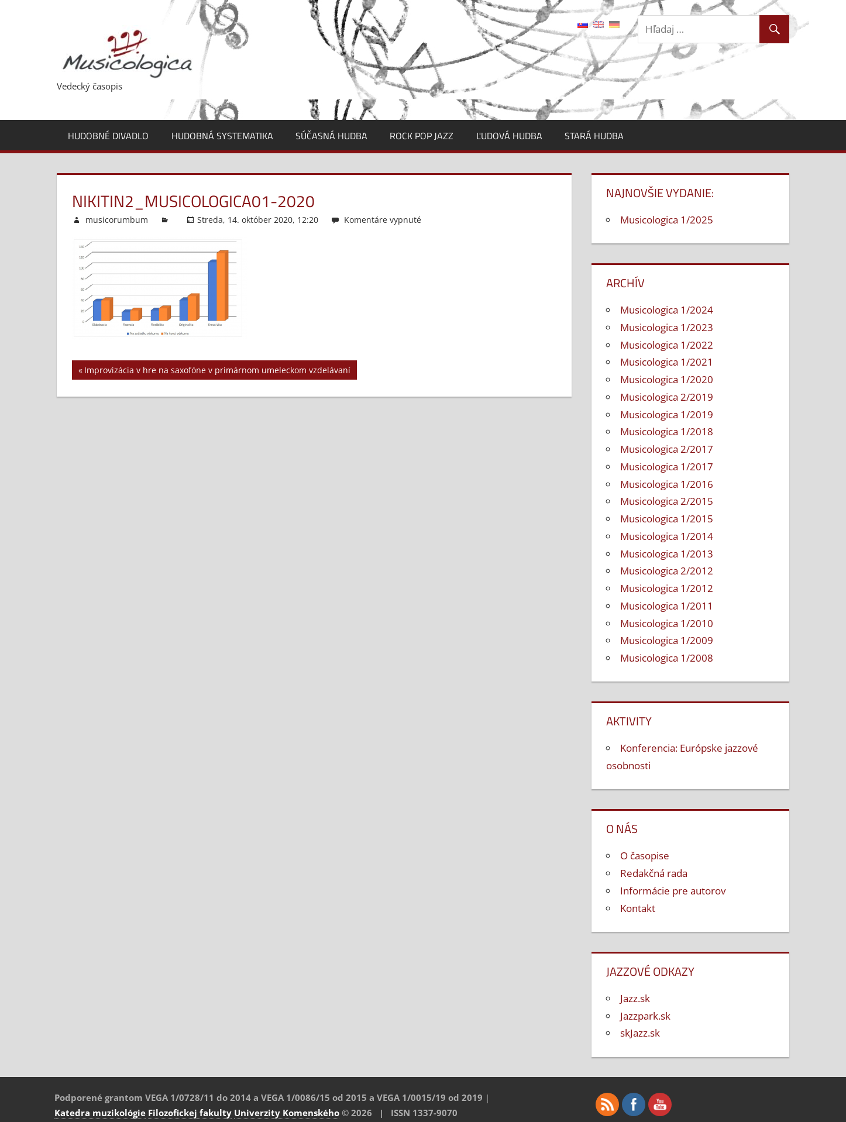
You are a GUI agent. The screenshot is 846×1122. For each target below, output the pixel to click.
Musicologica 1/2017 (666, 466)
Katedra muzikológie (100, 1112)
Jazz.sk (635, 998)
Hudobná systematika (222, 136)
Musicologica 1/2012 (666, 588)
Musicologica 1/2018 (666, 431)
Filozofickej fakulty (190, 1112)
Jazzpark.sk (645, 1016)
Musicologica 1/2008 (666, 658)
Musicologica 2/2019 (666, 397)
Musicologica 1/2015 (666, 518)
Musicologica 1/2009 (666, 640)
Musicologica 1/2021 (666, 362)
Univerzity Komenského (286, 1112)
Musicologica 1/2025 (666, 219)
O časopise (644, 855)
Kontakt (637, 908)
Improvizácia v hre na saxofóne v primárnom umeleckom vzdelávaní (217, 371)
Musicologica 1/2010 (666, 623)
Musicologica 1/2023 (666, 327)
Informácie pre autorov (672, 890)
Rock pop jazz (421, 136)
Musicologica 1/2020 (666, 379)
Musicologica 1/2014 (666, 536)
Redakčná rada (653, 873)
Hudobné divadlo (108, 136)
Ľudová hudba (509, 136)
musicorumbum (116, 219)
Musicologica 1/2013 (666, 553)
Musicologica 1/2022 (666, 345)
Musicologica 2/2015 (666, 501)
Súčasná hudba (331, 136)
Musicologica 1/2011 (666, 605)
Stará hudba (594, 136)
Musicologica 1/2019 (666, 414)
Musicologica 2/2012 (666, 570)
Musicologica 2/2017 (666, 449)
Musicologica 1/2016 (666, 484)
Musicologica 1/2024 (666, 309)
